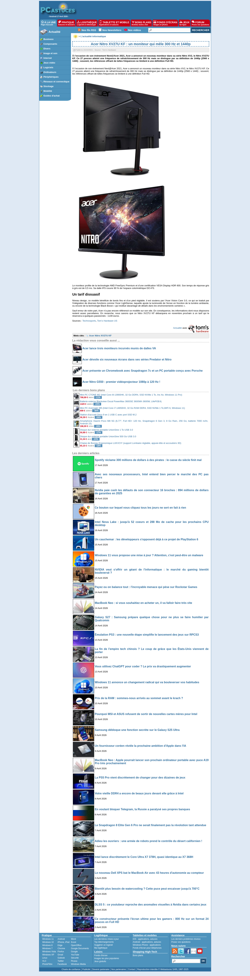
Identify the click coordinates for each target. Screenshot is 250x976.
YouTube (75, 954)
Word (73, 939)
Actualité (54, 31)
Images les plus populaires (106, 958)
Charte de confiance (71, 969)
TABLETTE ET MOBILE (114, 23)
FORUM (200, 23)
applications (143, 939)
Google (74, 951)
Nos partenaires (118, 969)
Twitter (61, 961)
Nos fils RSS (89, 30)
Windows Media (78, 964)
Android (61, 939)
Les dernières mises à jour (106, 939)
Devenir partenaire (100, 969)
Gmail (60, 954)
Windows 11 (48, 939)
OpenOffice (76, 945)
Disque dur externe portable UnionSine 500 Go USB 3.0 (108, 436)
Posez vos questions (181, 942)
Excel (73, 942)
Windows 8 (47, 945)
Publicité (86, 969)
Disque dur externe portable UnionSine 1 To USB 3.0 (106, 430)
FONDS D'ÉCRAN (165, 23)
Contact (131, 969)
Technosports (89, 320)
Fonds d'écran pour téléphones (147, 948)
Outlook (61, 958)
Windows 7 (47, 948)
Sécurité (75, 958)
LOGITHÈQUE (87, 23)
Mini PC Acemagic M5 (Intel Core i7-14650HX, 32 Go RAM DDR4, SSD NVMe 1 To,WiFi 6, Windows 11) (132, 408)
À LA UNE (48, 23)
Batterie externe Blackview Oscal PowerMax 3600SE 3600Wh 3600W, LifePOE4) (121, 401)
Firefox (61, 951)
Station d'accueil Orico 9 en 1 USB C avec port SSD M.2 (108, 414)
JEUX (184, 23)
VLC (44, 961)
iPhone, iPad (63, 942)
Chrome (61, 948)
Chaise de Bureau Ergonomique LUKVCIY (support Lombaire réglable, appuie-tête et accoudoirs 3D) (130, 443)
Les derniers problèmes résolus (185, 939)
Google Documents (80, 948)
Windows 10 (48, 942)
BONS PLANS (141, 23)
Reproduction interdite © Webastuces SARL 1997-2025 (162, 969)
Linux (44, 958)
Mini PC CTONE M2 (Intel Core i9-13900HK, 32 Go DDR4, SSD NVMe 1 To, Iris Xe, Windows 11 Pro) (131, 394)
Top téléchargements (104, 942)
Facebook (62, 964)
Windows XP (48, 954)
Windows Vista (49, 951)
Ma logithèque (100, 948)
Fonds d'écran (101, 955)
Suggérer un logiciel (103, 945)
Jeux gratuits (100, 961)
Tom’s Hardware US (107, 320)
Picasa (74, 961)
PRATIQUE (66, 23)
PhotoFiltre (47, 964)
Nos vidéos (134, 30)
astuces (153, 939)
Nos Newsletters (111, 30)
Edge (60, 945)
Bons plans (138, 955)
